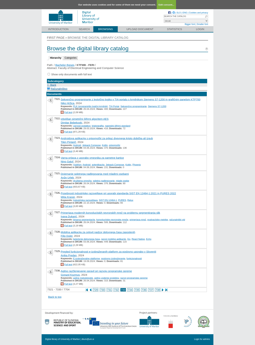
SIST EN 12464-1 (108, 200)
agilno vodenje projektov (106, 278)
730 (102, 289)
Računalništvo (59, 88)
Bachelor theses (65, 64)
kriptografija (98, 125)
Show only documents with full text (71, 74)
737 (151, 289)
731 (109, 289)
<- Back (51, 84)
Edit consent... (166, 4)
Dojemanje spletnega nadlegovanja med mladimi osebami (95, 173)
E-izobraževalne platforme (86, 258)
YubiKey (77, 164)
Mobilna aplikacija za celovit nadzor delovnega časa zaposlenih (98, 232)
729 (95, 289)
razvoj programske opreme (134, 278)
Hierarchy (55, 57)
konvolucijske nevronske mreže (112, 219)
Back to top (54, 296)
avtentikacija (98, 164)
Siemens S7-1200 (157, 106)
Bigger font (190, 24)
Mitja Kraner (68, 196)
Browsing (105, 29)
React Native (138, 239)
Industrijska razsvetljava (85, 200)
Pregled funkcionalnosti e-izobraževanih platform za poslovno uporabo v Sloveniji (108, 251)
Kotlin (105, 145)
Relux (130, 200)
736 (144, 289)
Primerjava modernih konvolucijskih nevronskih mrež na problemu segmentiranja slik (110, 212)
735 (137, 289)
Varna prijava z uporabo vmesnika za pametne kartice (92, 157)
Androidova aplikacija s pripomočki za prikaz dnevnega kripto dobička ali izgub (107, 138)
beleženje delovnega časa (86, 239)
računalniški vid (177, 219)
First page (56, 37)
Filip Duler (67, 235)
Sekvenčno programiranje (133, 106)
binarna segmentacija (84, 219)
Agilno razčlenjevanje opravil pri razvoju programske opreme (96, 271)
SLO (179, 12)
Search (84, 29)
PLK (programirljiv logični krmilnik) (90, 106)
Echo (148, 239)
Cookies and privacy (198, 12)
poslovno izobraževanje (113, 258)
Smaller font (202, 24)
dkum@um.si (88, 339)
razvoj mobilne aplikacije (113, 239)
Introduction (58, 29)
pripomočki (114, 145)
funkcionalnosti (134, 258)
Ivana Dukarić (69, 216)
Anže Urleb (67, 177)
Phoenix (136, 164)
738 (157, 289)
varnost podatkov (81, 125)
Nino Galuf (67, 161)
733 (123, 289)
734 (130, 289)
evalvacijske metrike (157, 219)
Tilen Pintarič (68, 142)
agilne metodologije (83, 278)
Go (128, 239)
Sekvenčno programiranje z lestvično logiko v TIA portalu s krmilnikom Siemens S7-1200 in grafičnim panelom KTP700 (130, 99)
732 (116, 289)
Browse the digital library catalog (98, 37)
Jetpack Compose (91, 145)
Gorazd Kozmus (70, 274)
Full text (68, 112)
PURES (122, 200)
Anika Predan (69, 255)
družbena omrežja (82, 180)
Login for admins (202, 339)
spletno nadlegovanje (104, 180)
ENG (185, 12)
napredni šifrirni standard (117, 125)
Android (77, 145)
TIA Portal (114, 106)
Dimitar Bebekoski (71, 122)
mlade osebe (122, 180)
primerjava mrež (138, 219)
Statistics (174, 29)
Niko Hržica (67, 103)
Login (200, 29)
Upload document (140, 29)
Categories (71, 57)
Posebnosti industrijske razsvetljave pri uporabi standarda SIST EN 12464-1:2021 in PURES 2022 (118, 193)
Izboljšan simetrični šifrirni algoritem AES (85, 118)
